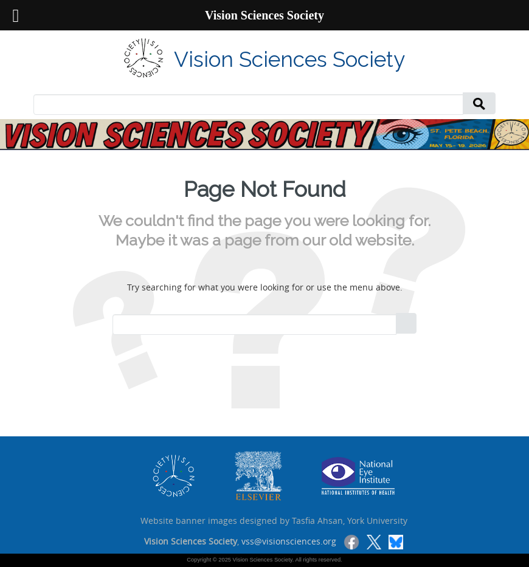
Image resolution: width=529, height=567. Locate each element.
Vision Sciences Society (289, 59)
